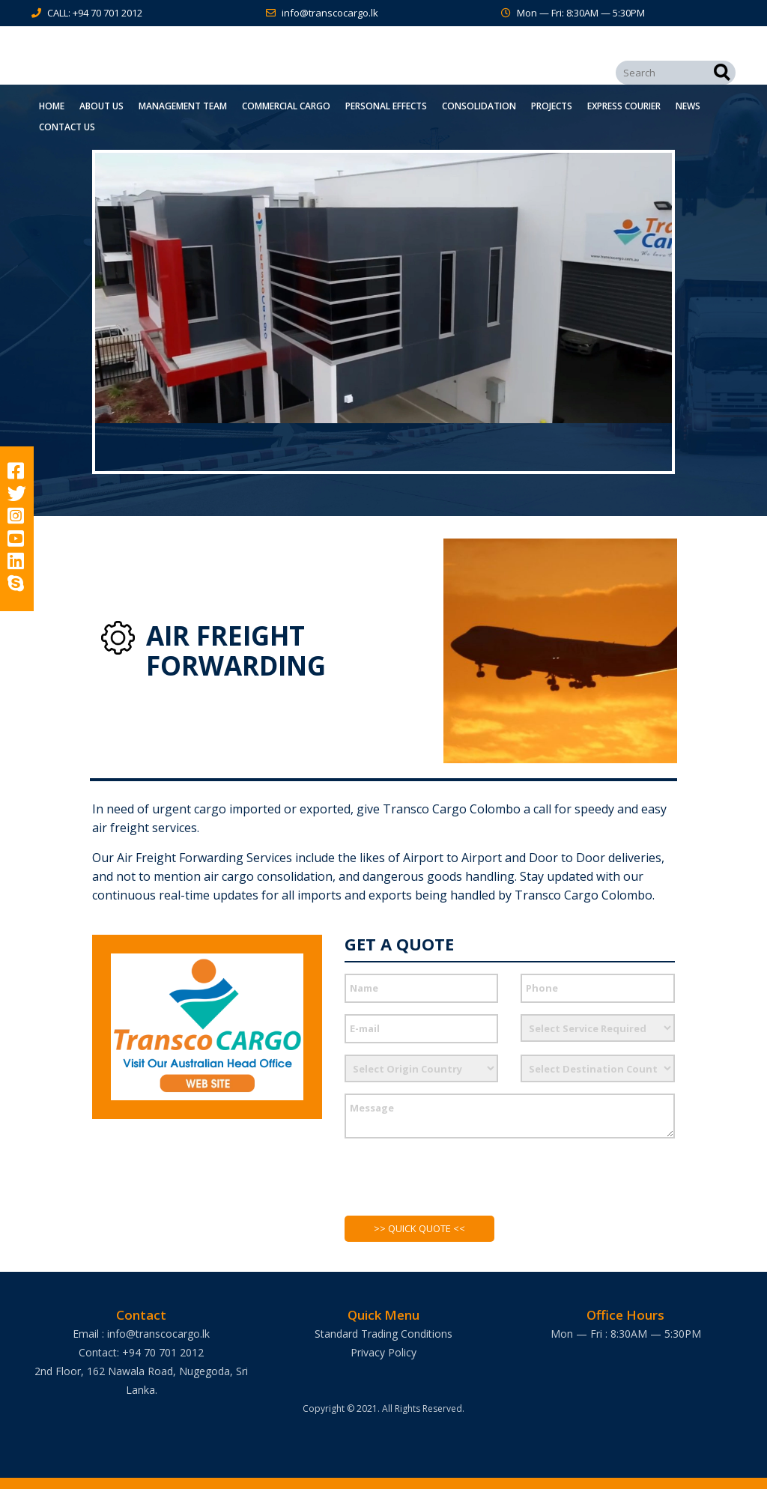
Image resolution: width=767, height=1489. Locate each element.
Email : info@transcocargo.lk (141, 1333)
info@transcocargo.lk (330, 12)
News (688, 106)
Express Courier (624, 106)
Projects (551, 106)
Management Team (183, 106)
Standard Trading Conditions (383, 1333)
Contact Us (67, 127)
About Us (101, 106)
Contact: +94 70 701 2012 (141, 1352)
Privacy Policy (383, 1352)
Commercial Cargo (286, 106)
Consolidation (479, 106)
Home (51, 106)
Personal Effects (386, 106)
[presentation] (458, 1185)
